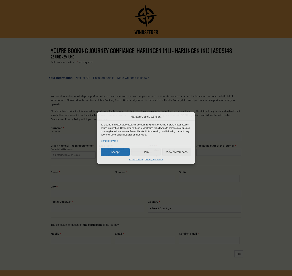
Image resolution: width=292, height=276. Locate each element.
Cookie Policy (136, 159)
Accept (115, 151)
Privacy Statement (154, 159)
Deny (146, 151)
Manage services (109, 141)
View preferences (177, 151)
